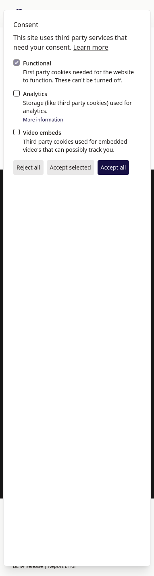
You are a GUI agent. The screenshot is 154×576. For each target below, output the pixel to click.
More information (43, 120)
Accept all (113, 167)
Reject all (28, 167)
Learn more (90, 47)
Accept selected (70, 167)
